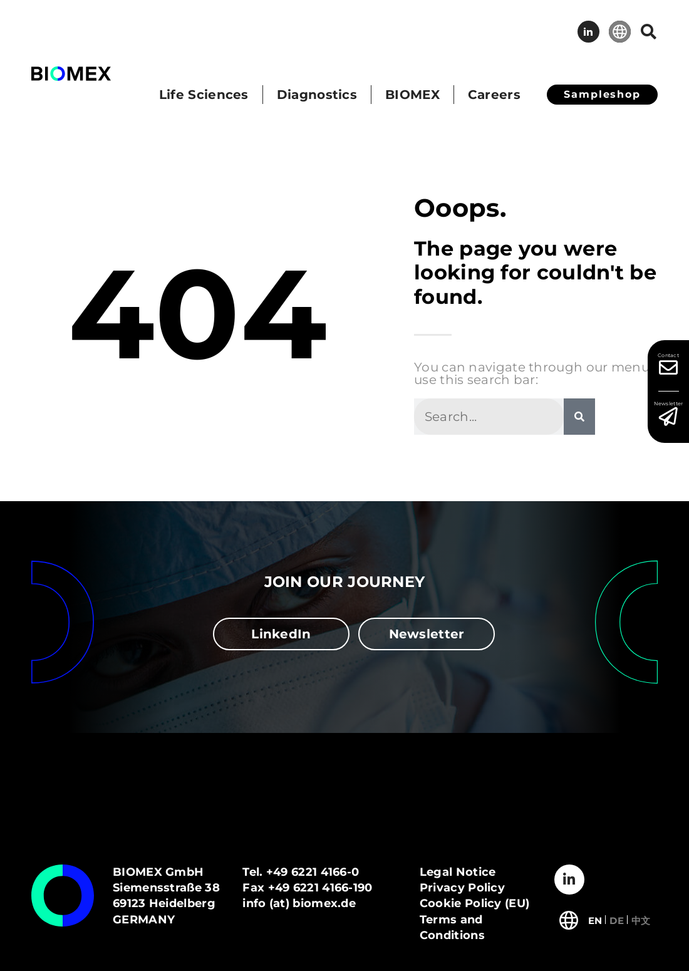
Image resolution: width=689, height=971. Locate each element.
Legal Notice (458, 872)
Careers (494, 94)
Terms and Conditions (452, 927)
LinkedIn (588, 31)
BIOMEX (412, 94)
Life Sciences (204, 94)
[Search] (579, 416)
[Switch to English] (595, 919)
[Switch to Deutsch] (617, 919)
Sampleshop (602, 94)
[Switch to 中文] (641, 919)
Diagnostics (317, 94)
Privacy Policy (462, 888)
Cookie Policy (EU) (474, 903)
